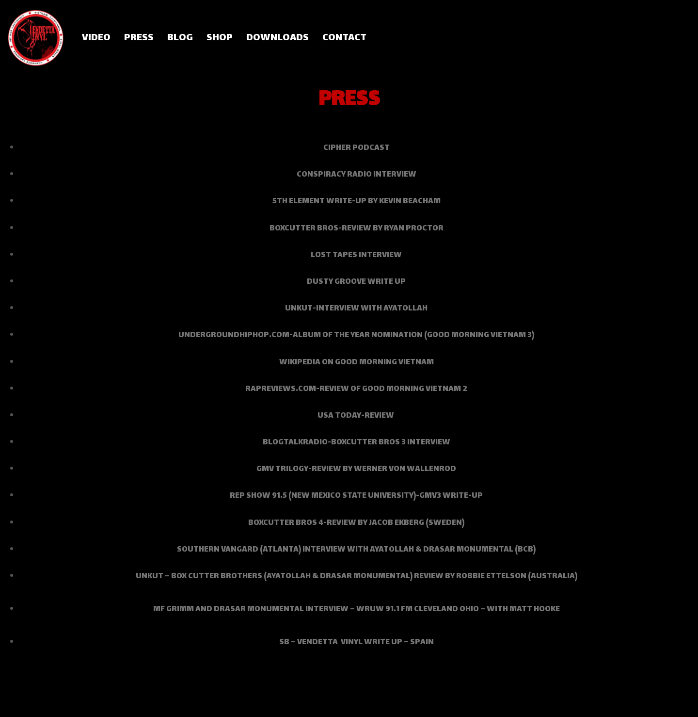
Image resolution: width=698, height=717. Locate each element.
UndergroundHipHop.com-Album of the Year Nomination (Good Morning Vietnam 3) (356, 335)
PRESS (139, 38)
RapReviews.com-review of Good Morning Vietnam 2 (356, 389)
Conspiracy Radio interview (356, 175)
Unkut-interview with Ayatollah (356, 309)
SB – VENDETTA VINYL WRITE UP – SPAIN (356, 643)
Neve (16, 704)
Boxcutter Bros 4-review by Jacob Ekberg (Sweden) (356, 523)
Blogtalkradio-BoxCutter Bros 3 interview (356, 443)
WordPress (91, 704)
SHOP (219, 38)
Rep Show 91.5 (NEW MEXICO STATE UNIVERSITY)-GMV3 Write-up (356, 496)
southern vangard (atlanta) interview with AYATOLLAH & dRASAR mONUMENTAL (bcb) (356, 550)
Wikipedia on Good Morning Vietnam (356, 363)
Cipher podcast (356, 148)
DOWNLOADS (277, 38)
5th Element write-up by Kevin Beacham (356, 202)
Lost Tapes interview (356, 255)
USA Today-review (356, 416)
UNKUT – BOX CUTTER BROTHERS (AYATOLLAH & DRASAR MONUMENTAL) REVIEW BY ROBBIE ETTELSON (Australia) (356, 577)
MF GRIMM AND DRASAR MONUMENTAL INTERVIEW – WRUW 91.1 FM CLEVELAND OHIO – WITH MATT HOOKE (356, 610)
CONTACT (344, 38)
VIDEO (96, 38)
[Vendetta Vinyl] (36, 38)
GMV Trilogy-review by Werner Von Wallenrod (356, 469)
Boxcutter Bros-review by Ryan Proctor (357, 229)
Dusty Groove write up (356, 282)
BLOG (180, 38)
